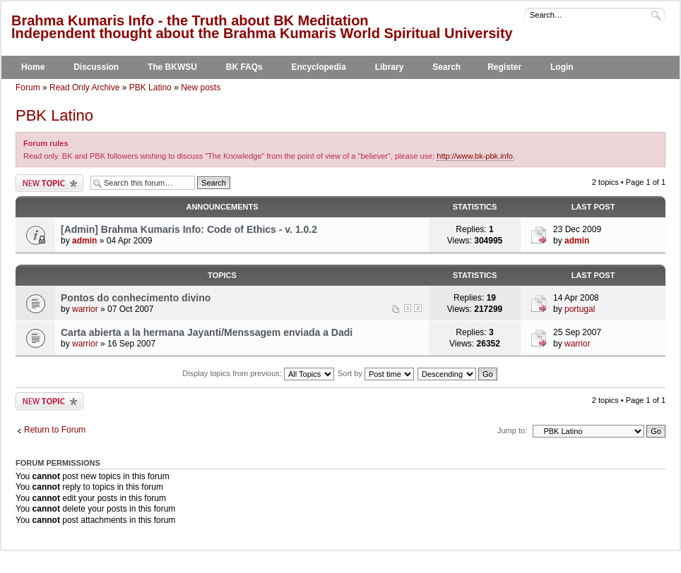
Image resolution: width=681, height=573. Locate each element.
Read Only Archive (84, 87)
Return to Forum (54, 430)
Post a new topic (49, 183)
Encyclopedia (319, 67)
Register (504, 67)
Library (389, 67)
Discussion (96, 67)
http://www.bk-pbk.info (475, 156)
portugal (579, 309)
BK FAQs (244, 67)
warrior (85, 309)
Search (446, 67)
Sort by (376, 373)
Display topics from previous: (258, 373)
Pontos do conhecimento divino (136, 297)
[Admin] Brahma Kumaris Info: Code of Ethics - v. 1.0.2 (189, 229)
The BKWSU (172, 67)
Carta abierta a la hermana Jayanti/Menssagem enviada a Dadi (207, 332)
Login (562, 67)
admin (84, 241)
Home (33, 67)
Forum (28, 87)
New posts (200, 87)
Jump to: (512, 430)
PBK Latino (150, 87)
